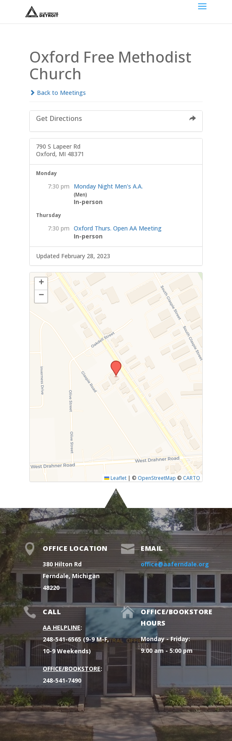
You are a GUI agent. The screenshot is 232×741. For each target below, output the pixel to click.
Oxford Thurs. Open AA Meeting (118, 228)
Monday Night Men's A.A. (108, 186)
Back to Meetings (57, 93)
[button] (113, 363)
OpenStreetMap (157, 477)
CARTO (191, 477)
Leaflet (115, 477)
